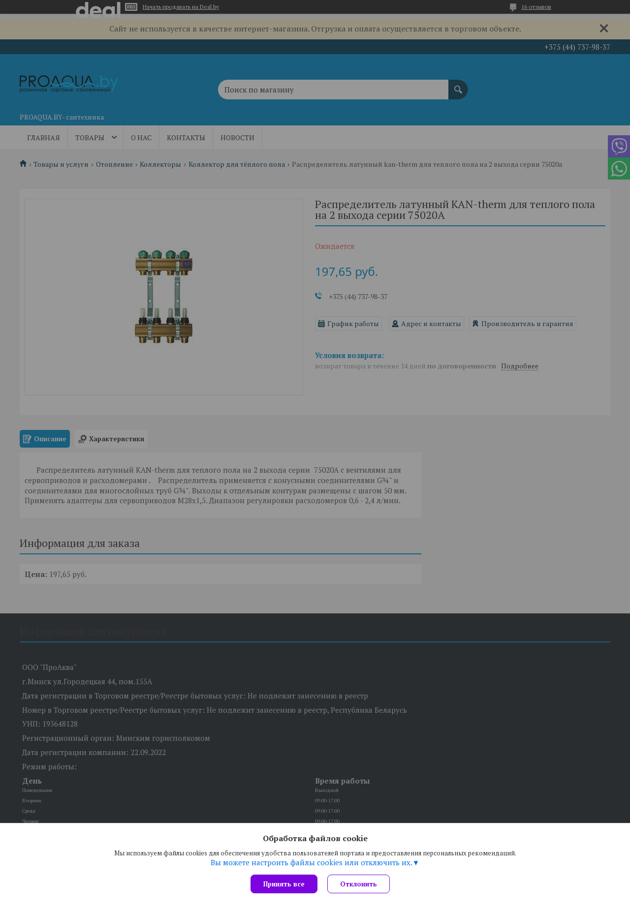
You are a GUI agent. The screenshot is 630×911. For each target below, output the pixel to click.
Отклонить (358, 884)
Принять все (284, 884)
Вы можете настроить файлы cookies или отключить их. (311, 862)
